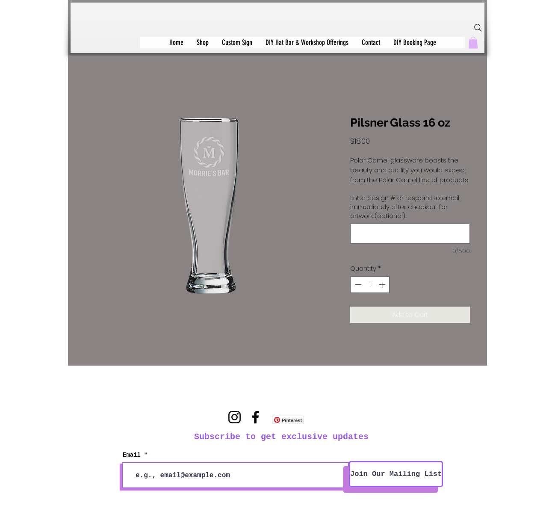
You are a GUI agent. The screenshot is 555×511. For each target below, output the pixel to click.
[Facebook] (255, 417)
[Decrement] (357, 284)
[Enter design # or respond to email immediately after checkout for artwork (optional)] (410, 233)
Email (132, 455)
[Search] (478, 28)
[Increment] (383, 284)
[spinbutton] (370, 284)
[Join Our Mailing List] (396, 474)
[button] (473, 42)
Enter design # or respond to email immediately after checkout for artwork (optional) (404, 206)
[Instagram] (234, 417)
